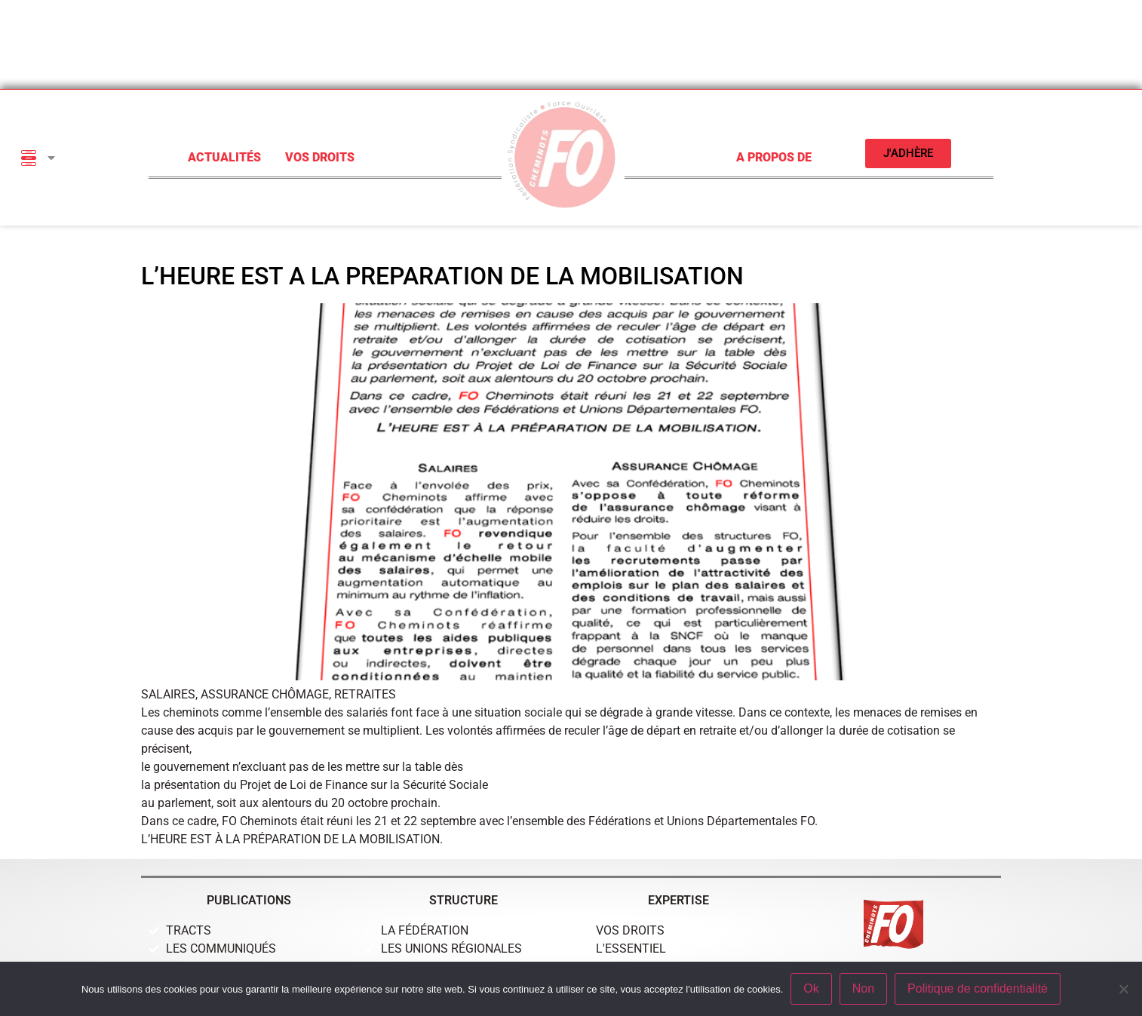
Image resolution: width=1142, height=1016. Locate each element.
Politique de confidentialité (977, 988)
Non (863, 988)
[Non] (1123, 988)
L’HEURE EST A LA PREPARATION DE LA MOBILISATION (442, 276)
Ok (810, 988)
